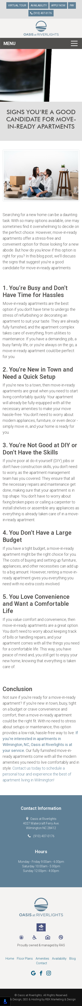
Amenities (42, 958)
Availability (39, 5)
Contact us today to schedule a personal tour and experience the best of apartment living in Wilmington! (37, 774)
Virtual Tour (17, 5)
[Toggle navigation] (41, 43)
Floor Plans (25, 958)
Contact (41, 963)
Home (9, 958)
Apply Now (58, 5)
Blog (72, 958)
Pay (72, 5)
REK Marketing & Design (60, 999)
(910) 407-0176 (41, 13)
